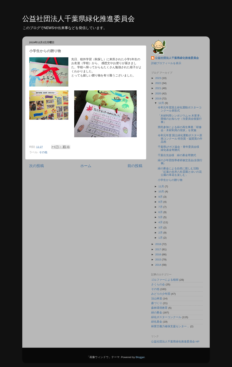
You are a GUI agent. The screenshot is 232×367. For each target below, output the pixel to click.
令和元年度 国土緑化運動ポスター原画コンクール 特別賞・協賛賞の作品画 (180, 138)
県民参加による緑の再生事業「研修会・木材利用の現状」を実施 (180, 129)
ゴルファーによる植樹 (164, 279)
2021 (158, 88)
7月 (160, 206)
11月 (161, 186)
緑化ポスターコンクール (166, 317)
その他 (43, 152)
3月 (160, 227)
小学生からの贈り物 (170, 180)
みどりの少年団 (160, 293)
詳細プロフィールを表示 (166, 63)
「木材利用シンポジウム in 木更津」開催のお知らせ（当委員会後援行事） (180, 118)
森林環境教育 (159, 307)
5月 (160, 217)
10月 (161, 191)
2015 (158, 259)
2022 (158, 83)
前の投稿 (135, 166)
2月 (160, 232)
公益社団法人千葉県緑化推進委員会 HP (175, 341)
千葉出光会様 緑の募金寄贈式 (177, 155)
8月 (160, 201)
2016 (158, 254)
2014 (158, 264)
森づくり (156, 303)
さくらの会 (158, 284)
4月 (160, 222)
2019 (158, 98)
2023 (158, 78)
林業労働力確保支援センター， (170, 326)
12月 (161, 103)
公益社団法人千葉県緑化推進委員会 (78, 19)
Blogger (140, 357)
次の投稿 (36, 166)
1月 (160, 237)
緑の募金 (156, 312)
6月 (160, 212)
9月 (160, 196)
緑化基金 (156, 321)
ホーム (85, 166)
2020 (158, 93)
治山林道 (156, 298)
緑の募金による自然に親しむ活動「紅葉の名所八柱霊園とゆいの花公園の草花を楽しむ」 (180, 171)
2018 (158, 244)
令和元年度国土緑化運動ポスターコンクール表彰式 (180, 109)
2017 (158, 249)
